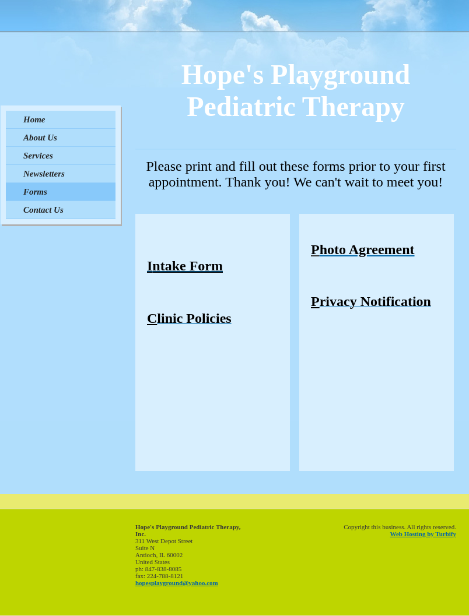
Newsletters (44, 173)
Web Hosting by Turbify (423, 533)
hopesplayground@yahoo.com (176, 582)
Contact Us (43, 209)
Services (38, 155)
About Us (40, 137)
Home (34, 119)
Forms (35, 191)
